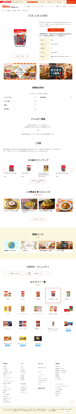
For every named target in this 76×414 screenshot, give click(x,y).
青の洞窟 (23, 370)
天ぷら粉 (5, 368)
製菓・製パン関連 (6, 383)
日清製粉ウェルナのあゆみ (60, 370)
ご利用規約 (57, 391)
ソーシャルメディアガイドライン (61, 385)
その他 (39, 383)
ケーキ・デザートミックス (8, 381)
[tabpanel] (20, 38)
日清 (21, 366)
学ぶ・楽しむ (23, 383)
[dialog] (38, 410)
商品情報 (5, 363)
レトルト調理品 (6, 394)
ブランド (22, 363)
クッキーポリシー (58, 387)
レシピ (39, 371)
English (57, 395)
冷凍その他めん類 (6, 401)
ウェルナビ (23, 392)
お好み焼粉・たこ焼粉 (7, 372)
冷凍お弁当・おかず (7, 398)
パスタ (4, 385)
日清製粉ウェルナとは (59, 368)
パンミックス (6, 379)
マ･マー (22, 368)
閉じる (68, 411)
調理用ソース (6, 390)
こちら (46, 151)
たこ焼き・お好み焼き (42, 380)
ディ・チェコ (23, 374)
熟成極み (22, 375)
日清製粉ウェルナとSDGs (60, 372)
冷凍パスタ (5, 396)
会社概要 (57, 374)
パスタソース (6, 387)
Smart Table (23, 372)
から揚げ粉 (5, 370)
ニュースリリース (58, 379)
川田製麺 (22, 377)
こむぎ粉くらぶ (24, 386)
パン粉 (4, 375)
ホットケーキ (40, 382)
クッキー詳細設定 (58, 389)
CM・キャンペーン (42, 367)
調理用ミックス (6, 374)
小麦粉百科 (23, 390)
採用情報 (57, 375)
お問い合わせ (42, 2)
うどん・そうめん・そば (43, 378)
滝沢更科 (22, 379)
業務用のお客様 (42, 388)
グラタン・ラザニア (7, 388)
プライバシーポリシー (60, 384)
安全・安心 (40, 363)
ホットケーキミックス (7, 377)
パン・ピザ (40, 374)
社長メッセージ (58, 366)
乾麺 (4, 392)
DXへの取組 (57, 377)
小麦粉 (4, 366)
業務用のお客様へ (71, 2)
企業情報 (57, 363)
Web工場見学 (24, 388)
